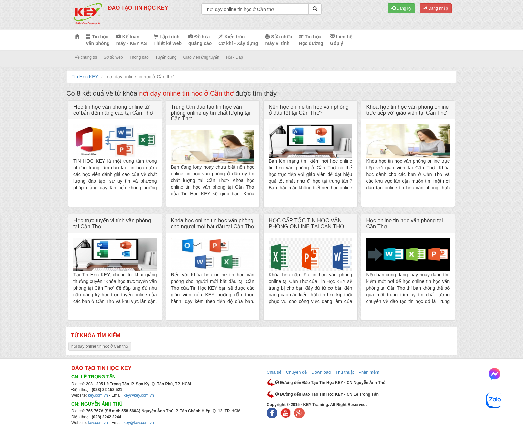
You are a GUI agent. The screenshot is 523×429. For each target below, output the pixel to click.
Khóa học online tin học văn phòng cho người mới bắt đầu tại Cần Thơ (212, 223)
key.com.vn (98, 395)
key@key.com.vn (139, 395)
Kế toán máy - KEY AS (131, 40)
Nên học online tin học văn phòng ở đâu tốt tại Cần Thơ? (309, 110)
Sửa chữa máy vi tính (278, 40)
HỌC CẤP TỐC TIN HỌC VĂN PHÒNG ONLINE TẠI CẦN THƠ (306, 223)
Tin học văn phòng (98, 40)
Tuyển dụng (166, 57)
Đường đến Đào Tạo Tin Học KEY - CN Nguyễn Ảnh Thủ (330, 382)
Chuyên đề (296, 372)
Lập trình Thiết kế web (168, 40)
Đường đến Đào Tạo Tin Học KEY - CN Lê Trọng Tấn (327, 394)
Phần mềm (368, 372)
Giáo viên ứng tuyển (201, 57)
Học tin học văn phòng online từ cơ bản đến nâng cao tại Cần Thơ (113, 110)
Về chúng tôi (86, 57)
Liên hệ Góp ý (341, 40)
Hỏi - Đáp (234, 57)
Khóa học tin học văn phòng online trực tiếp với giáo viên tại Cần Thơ (407, 110)
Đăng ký (401, 8)
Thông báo (138, 57)
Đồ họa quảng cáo (200, 40)
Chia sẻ (274, 372)
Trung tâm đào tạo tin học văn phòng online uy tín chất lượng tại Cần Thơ (210, 112)
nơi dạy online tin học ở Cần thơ (99, 346)
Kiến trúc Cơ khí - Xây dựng (238, 40)
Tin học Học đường (311, 40)
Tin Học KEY (85, 76)
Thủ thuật (344, 372)
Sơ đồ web (113, 57)
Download (321, 372)
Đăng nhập (435, 8)
